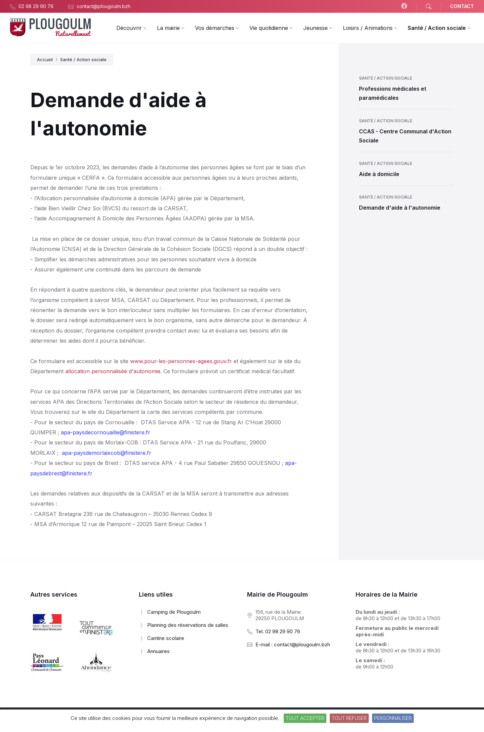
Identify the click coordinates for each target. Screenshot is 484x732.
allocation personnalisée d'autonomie (112, 371)
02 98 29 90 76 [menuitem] (35, 6)
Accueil (45, 59)
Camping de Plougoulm (174, 612)
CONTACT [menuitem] (462, 6)
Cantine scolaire (165, 638)
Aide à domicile (379, 174)
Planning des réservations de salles (187, 625)
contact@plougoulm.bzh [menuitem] (103, 6)
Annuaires (158, 651)
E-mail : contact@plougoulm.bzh (292, 644)
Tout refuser (349, 718)
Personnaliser (393, 718)
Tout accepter (305, 718)
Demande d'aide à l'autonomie (399, 207)
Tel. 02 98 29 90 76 (277, 631)
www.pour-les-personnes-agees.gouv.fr (181, 361)
